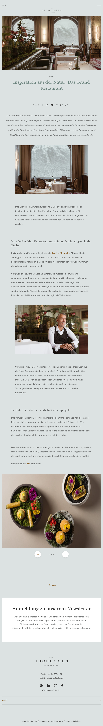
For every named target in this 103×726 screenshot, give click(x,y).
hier (29, 463)
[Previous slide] (37, 554)
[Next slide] (65, 554)
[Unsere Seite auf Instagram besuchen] (55, 685)
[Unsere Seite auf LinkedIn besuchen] (48, 685)
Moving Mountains (61, 253)
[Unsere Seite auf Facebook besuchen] (62, 685)
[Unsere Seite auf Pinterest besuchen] (41, 685)
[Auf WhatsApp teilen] (62, 105)
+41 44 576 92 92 (54, 674)
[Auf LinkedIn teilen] (48, 105)
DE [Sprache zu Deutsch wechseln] (4, 5)
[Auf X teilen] (53, 105)
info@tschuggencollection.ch (51, 678)
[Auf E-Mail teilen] (68, 105)
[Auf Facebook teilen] (58, 105)
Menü (4, 701)
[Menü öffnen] (99, 5)
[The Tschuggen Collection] (51, 9)
